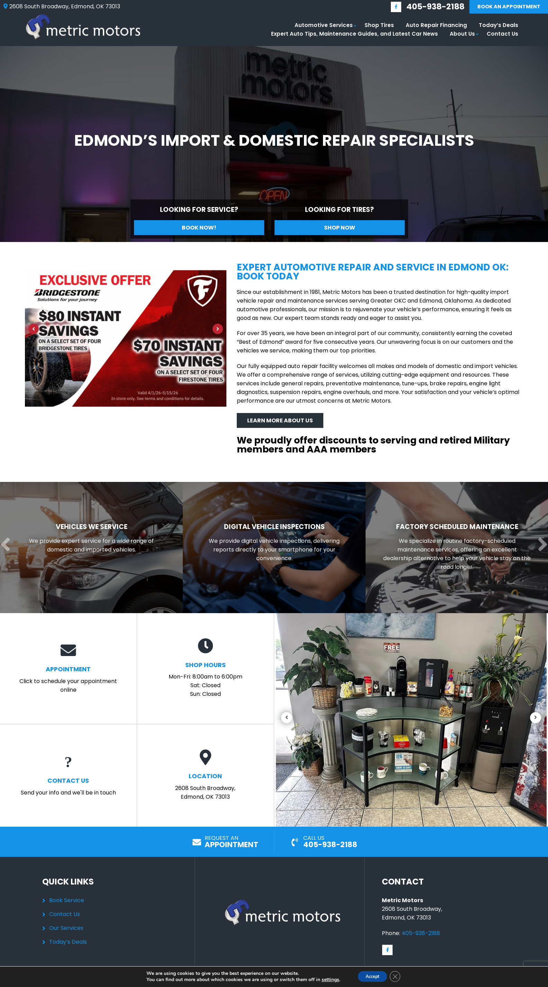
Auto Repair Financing (436, 26)
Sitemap (332, 983)
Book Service (66, 900)
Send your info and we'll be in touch (68, 775)
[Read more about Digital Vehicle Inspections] (272, 547)
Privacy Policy (300, 983)
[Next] (218, 330)
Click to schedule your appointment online (68, 667)
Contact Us (502, 35)
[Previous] (33, 330)
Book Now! (199, 229)
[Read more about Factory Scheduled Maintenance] (454, 547)
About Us (462, 35)
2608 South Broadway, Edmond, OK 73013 (205, 775)
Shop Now (339, 229)
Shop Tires (379, 26)
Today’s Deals (498, 26)
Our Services (66, 928)
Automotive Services (324, 26)
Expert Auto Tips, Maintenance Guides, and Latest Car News (354, 35)
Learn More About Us (280, 421)
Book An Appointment (503, 7)
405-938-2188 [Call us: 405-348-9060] (425, 7)
